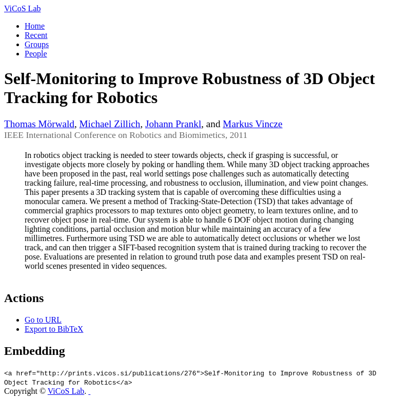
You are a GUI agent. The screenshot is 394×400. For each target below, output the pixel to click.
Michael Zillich (110, 123)
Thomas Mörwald (39, 123)
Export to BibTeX (54, 329)
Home (35, 26)
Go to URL (43, 319)
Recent (36, 35)
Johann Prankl (173, 123)
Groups (37, 44)
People (36, 53)
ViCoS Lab (22, 8)
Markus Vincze (252, 123)
